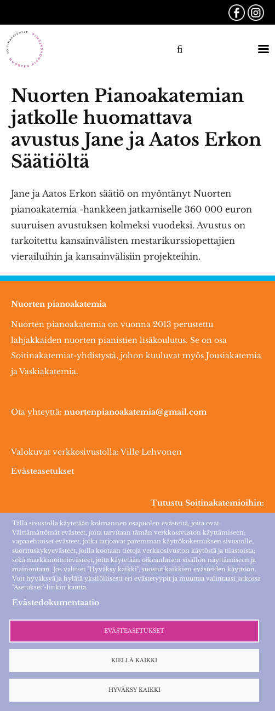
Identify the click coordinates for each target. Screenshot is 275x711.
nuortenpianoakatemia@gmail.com (135, 412)
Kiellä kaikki (134, 660)
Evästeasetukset (42, 471)
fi (179, 49)
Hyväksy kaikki (134, 690)
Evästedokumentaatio (55, 602)
